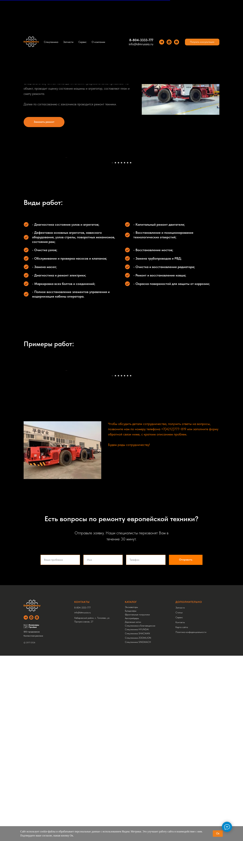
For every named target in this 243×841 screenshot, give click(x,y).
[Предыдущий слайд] (65, 204)
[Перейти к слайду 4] (121, 255)
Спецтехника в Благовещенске (140, 811)
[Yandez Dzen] (176, 42)
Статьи (179, 797)
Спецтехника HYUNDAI (137, 814)
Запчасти (68, 42)
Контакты (180, 807)
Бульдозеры (130, 796)
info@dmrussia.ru (141, 44)
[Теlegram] (161, 42)
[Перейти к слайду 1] (112, 255)
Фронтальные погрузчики (137, 799)
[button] (202, 42)
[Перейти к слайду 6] (127, 255)
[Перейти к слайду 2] (115, 255)
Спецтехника (51, 42)
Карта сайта (182, 812)
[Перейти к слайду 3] (118, 255)
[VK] (169, 42)
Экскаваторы (131, 792)
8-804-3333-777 (141, 40)
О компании (98, 42)
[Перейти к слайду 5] (124, 255)
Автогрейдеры (132, 803)
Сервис (82, 42)
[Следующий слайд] (177, 204)
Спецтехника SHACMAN (137, 818)
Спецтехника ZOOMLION (138, 823)
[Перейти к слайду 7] (130, 255)
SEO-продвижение (32, 817)
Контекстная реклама (33, 821)
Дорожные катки (133, 807)
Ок (217, 833)
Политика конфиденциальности (191, 817)
